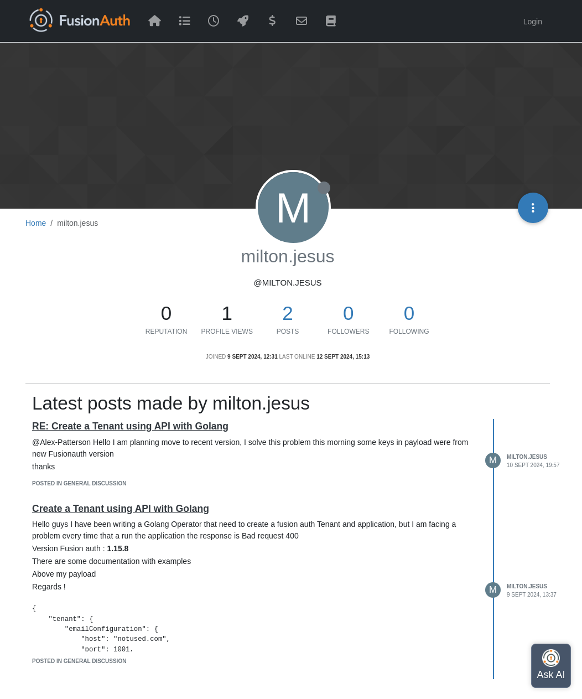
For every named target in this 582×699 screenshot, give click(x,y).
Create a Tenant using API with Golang (120, 508)
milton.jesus (527, 457)
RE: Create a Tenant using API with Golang (130, 426)
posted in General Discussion (79, 483)
